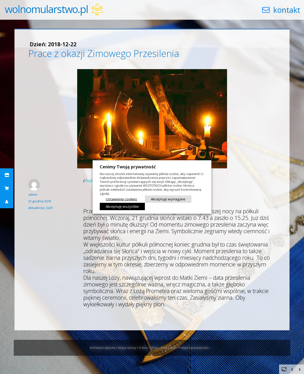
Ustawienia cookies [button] (121, 199)
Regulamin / (170, 348)
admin (32, 194)
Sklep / (155, 348)
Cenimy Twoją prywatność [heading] (128, 167)
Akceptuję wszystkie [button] (122, 206)
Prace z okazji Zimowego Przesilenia (103, 53)
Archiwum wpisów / (104, 348)
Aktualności (36, 208)
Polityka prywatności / (195, 348)
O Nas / (144, 348)
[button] (6, 175)
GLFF (49, 208)
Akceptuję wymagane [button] (168, 199)
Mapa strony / (128, 348)
